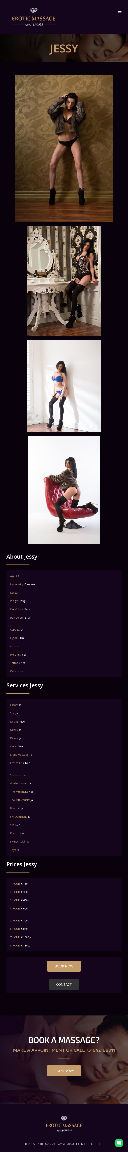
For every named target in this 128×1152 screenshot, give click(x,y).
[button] (64, 966)
